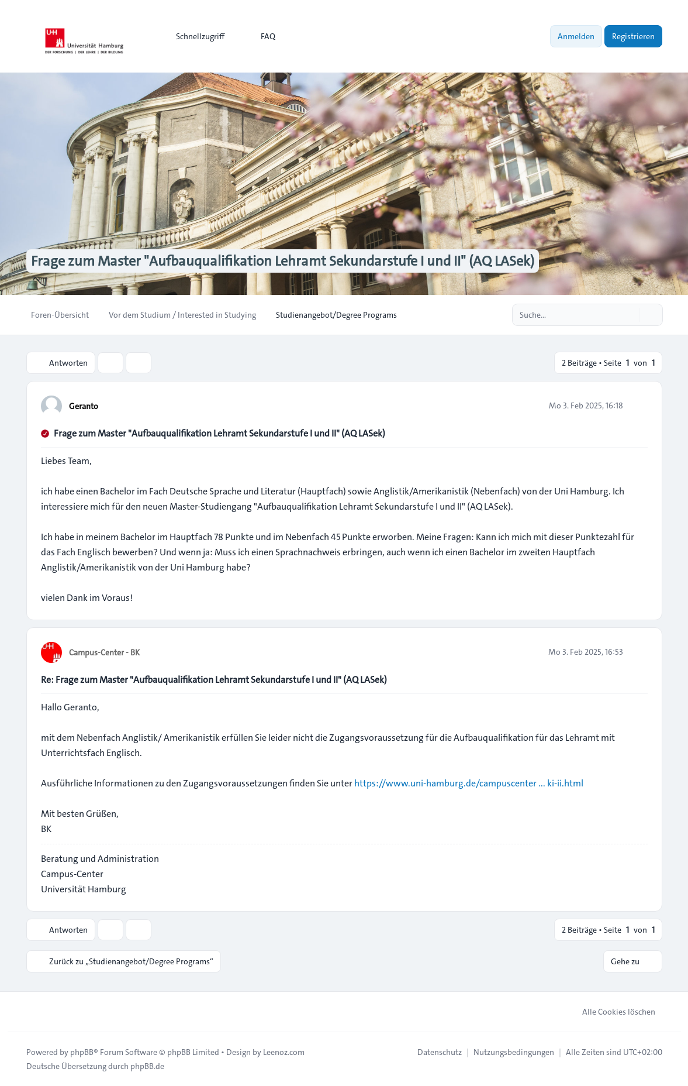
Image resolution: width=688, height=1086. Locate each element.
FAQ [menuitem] (260, 36)
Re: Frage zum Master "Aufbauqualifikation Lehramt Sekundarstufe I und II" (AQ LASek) (214, 679)
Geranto (83, 406)
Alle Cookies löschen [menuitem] (611, 1012)
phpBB (82, 1052)
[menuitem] (195, 36)
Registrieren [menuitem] (633, 36)
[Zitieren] (638, 405)
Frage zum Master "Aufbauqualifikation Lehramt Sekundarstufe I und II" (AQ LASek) (219, 433)
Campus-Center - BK (104, 652)
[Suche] (629, 315)
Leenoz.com (284, 1052)
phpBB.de (147, 1066)
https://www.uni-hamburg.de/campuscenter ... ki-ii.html (468, 783)
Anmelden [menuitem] (576, 36)
